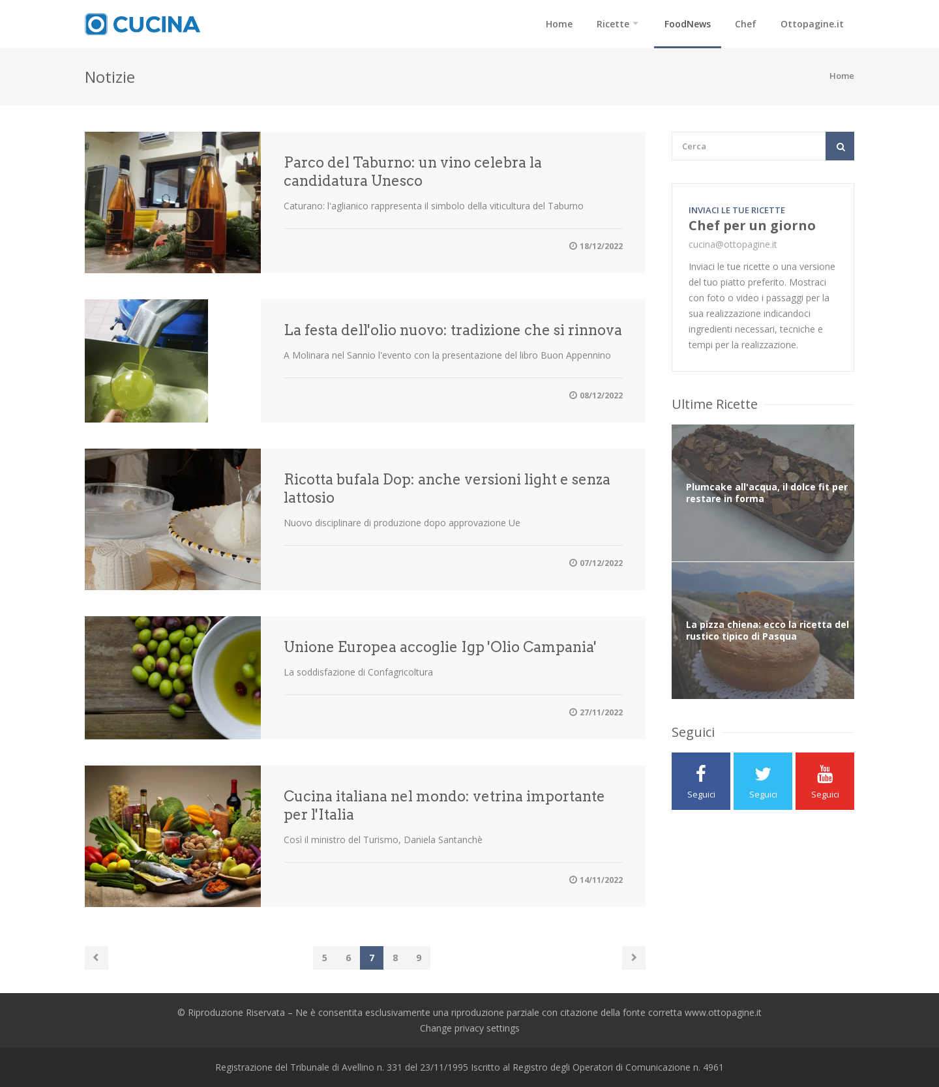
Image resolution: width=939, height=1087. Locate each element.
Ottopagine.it (812, 24)
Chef (745, 24)
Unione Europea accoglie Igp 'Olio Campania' (440, 646)
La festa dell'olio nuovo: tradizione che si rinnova (453, 329)
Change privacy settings (470, 1028)
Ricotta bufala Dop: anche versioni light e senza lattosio (447, 488)
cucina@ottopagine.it (733, 244)
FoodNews (687, 24)
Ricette (613, 24)
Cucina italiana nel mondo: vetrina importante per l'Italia (444, 805)
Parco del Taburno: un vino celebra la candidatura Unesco (413, 171)
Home (559, 24)
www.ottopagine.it (723, 1012)
